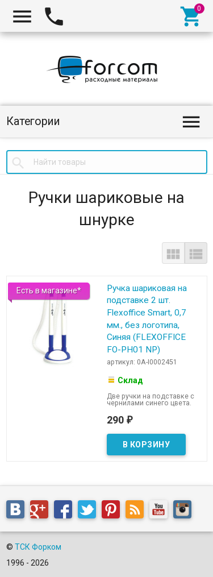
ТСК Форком (38, 546)
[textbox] (106, 162)
